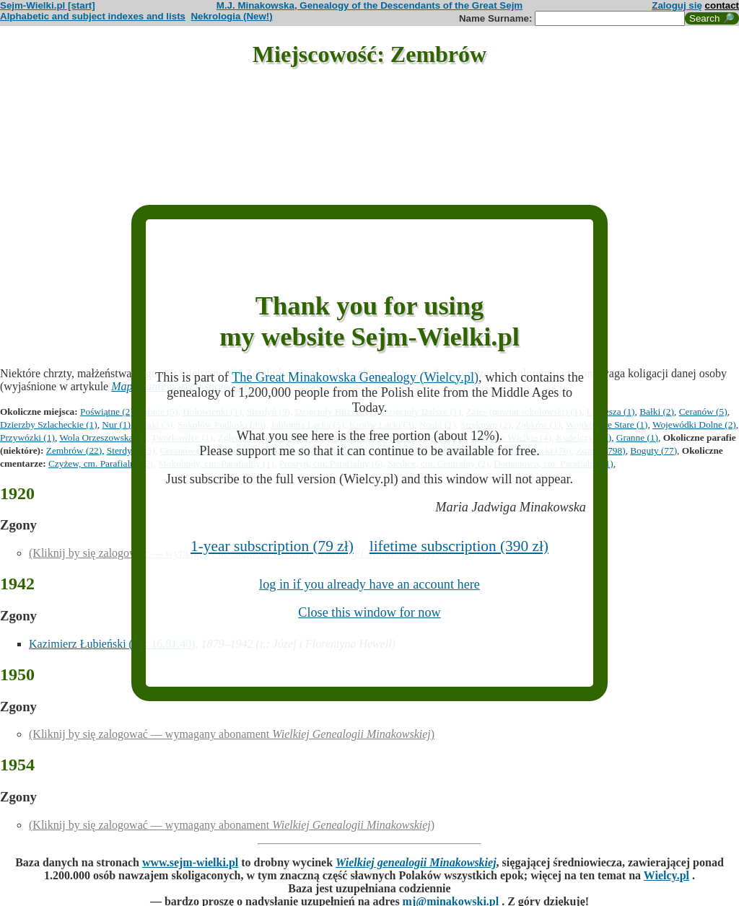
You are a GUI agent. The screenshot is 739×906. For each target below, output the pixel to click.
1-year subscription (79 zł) (272, 546)
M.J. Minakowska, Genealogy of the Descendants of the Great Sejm (369, 5)
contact (722, 5)
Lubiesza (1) (611, 411)
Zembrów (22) (74, 450)
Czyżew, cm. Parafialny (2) (100, 463)
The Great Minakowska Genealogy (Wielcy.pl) (355, 377)
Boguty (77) (653, 450)
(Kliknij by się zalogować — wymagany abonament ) (231, 734)
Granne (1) (637, 437)
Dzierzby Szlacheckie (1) (48, 424)
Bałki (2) (656, 411)
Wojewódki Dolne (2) (694, 424)
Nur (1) (116, 424)
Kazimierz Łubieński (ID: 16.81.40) (112, 644)
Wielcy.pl (666, 875)
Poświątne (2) (107, 411)
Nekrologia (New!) (231, 16)
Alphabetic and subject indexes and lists (92, 16)
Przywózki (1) (27, 437)
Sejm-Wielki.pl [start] (47, 5)
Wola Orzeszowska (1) (103, 437)
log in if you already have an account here (369, 584)
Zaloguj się (677, 5)
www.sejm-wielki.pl (190, 862)
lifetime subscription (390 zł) (459, 546)
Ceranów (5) (703, 411)
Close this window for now (369, 612)
